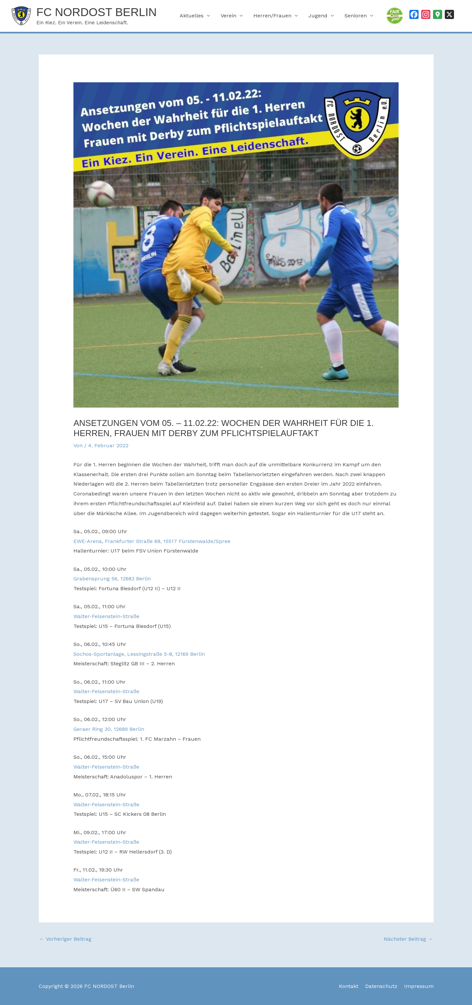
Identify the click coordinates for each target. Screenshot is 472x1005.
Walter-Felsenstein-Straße (106, 616)
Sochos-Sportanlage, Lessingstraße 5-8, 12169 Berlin (139, 654)
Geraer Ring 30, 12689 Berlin (108, 729)
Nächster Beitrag (408, 939)
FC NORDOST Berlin (96, 12)
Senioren (355, 15)
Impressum (419, 986)
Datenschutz (381, 986)
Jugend (317, 15)
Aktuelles (192, 15)
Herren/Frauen (272, 15)
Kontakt (348, 986)
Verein (228, 15)
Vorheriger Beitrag (65, 939)
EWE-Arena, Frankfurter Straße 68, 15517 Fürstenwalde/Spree (151, 541)
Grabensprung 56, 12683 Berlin (112, 578)
